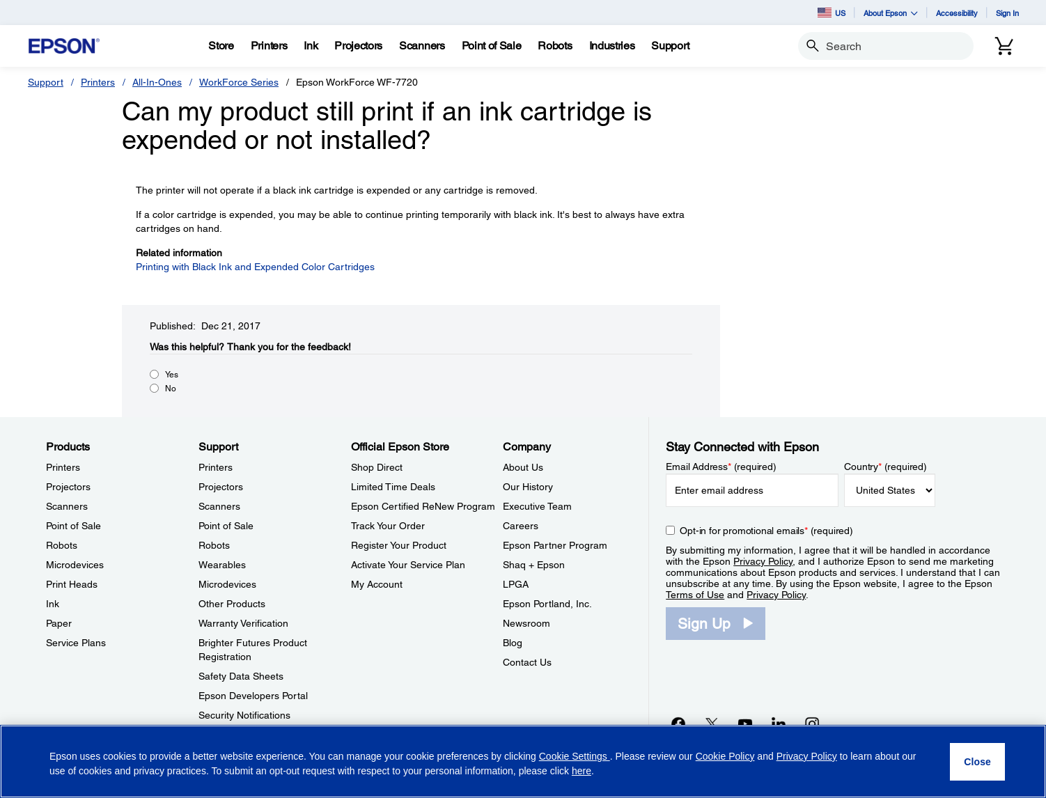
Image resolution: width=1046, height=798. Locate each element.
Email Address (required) (721, 466)
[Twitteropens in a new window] (711, 723)
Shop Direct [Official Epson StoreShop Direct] (377, 467)
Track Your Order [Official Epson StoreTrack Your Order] (388, 525)
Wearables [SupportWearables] (222, 564)
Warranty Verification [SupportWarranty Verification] (243, 623)
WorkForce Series (239, 82)
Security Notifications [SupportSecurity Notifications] (244, 715)
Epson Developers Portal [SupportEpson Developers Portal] (253, 695)
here (581, 770)
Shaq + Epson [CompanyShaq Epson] (534, 564)
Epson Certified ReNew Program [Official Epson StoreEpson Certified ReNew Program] (423, 506)
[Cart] (1004, 46)
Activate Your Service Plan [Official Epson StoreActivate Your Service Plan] (408, 564)
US (831, 12)
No (170, 388)
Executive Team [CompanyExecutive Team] (537, 506)
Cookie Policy (725, 756)
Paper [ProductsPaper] (59, 623)
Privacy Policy (763, 561)
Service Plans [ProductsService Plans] (76, 642)
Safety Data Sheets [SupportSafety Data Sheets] (240, 676)
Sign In (1007, 12)
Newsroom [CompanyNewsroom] (526, 623)
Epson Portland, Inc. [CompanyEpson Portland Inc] (547, 603)
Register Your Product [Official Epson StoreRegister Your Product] (398, 545)
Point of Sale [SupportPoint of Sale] (225, 525)
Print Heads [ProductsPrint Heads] (71, 584)
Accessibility (957, 12)
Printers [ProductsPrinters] (63, 467)
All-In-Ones (157, 82)
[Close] (977, 762)
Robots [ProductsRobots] (61, 545)
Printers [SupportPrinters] (215, 467)
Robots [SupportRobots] (214, 545)
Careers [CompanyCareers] (520, 525)
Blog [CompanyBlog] (512, 642)
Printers (98, 82)
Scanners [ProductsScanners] (67, 506)
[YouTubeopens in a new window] (745, 723)
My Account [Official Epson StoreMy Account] (377, 584)
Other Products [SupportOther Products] (231, 603)
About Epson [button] (891, 12)
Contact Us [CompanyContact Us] (527, 662)
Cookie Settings (574, 756)
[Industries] (612, 46)
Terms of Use (695, 594)
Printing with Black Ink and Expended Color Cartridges (255, 266)
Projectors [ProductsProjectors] (68, 486)
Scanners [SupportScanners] (219, 506)
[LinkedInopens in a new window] (778, 723)
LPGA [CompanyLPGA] (516, 584)
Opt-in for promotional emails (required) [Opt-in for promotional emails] (766, 530)
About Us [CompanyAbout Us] (523, 467)
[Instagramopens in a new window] (812, 723)
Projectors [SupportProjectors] (220, 486)
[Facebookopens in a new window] (678, 723)
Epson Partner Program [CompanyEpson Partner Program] (555, 545)
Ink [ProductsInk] (52, 603)
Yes (171, 375)
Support (45, 82)
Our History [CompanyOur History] (528, 486)
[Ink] (310, 46)
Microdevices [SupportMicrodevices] (227, 584)
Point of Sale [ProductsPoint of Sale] (73, 525)
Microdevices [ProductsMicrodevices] (75, 564)
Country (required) (885, 466)
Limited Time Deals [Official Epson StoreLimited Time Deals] (393, 486)
